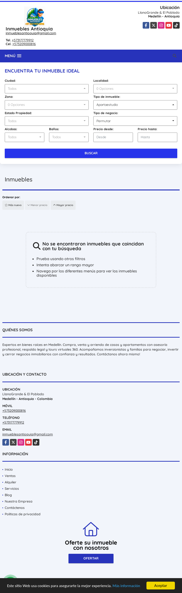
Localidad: (101, 80)
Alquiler (10, 482)
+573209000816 (24, 44)
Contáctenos (15, 508)
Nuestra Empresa (18, 501)
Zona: (9, 97)
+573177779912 (23, 40)
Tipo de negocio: (105, 113)
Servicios (12, 488)
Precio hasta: (147, 129)
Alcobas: (11, 129)
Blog (8, 495)
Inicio (9, 469)
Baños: (54, 129)
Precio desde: (103, 129)
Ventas (10, 476)
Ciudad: (10, 80)
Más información (126, 586)
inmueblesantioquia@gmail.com (31, 33)
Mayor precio (63, 205)
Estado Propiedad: (18, 113)
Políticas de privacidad (23, 514)
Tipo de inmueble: (106, 97)
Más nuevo (13, 205)
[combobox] (47, 89)
